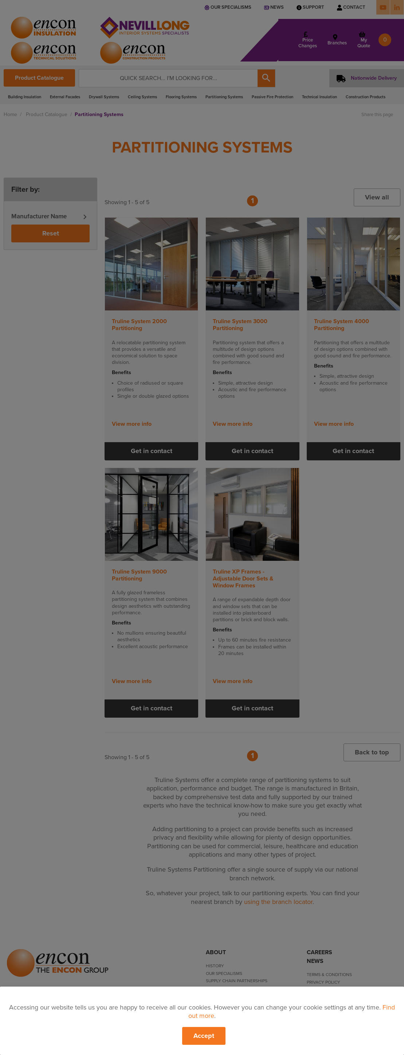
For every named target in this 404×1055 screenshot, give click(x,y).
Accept (203, 1036)
